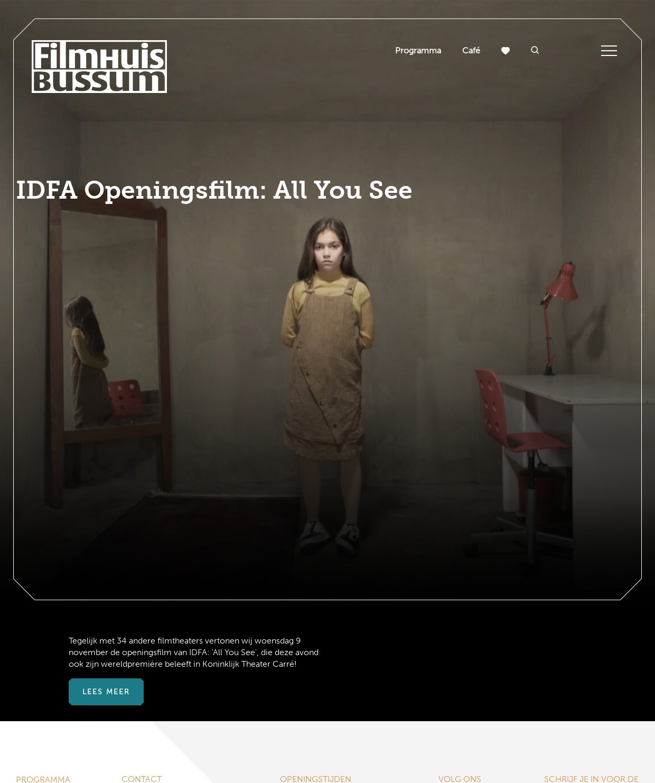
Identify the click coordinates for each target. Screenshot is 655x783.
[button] (535, 51)
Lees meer (106, 691)
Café (471, 50)
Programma (418, 50)
